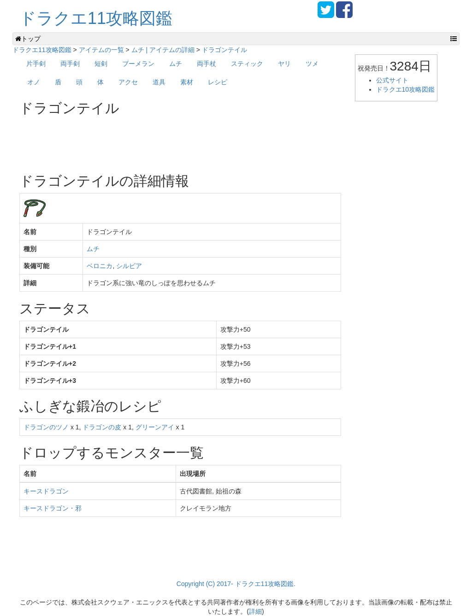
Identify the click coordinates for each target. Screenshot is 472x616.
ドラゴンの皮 (102, 427)
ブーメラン (138, 63)
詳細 (255, 611)
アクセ (128, 82)
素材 (186, 82)
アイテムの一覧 (101, 49)
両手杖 (206, 63)
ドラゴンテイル (224, 49)
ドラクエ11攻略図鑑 (95, 18)
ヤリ (284, 63)
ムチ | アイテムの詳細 (163, 49)
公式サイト (392, 80)
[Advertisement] (187, 141)
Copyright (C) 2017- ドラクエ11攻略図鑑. (236, 583)
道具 (159, 82)
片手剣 (36, 63)
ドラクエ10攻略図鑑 (405, 89)
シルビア (129, 266)
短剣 (100, 63)
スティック (247, 63)
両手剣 (70, 63)
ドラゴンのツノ (46, 427)
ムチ (175, 63)
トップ (28, 38)
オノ (33, 82)
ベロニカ (99, 266)
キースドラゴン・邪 (53, 508)
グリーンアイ (155, 427)
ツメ (312, 63)
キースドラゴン (46, 491)
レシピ (217, 82)
